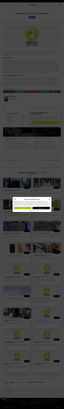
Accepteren (22, 208)
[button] (49, 199)
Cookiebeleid (31, 210)
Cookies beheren (41, 208)
